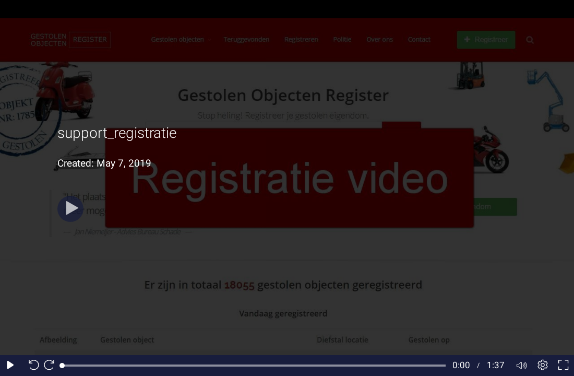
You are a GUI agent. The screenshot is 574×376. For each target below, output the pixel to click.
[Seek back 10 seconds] (31, 365)
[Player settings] (542, 365)
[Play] (70, 209)
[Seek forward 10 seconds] (51, 365)
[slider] (254, 366)
